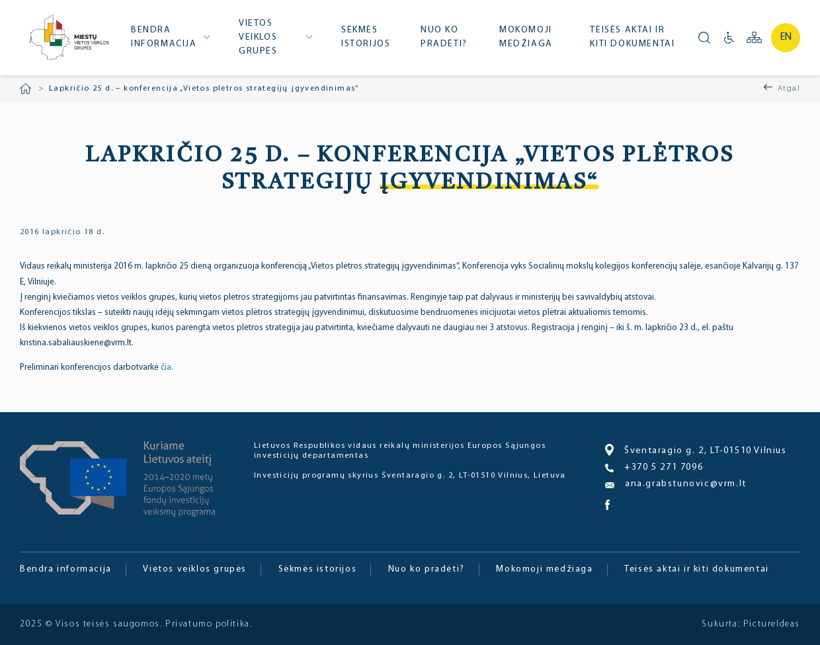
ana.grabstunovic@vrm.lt (676, 484)
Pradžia (25, 88)
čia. (167, 367)
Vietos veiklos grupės (258, 37)
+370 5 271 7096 (654, 468)
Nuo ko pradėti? (444, 37)
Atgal (789, 89)
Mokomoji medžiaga (526, 37)
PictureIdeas (771, 624)
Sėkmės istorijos (365, 37)
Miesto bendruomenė (68, 39)
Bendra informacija (164, 37)
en (786, 37)
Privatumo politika (207, 624)
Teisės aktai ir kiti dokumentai (632, 37)
